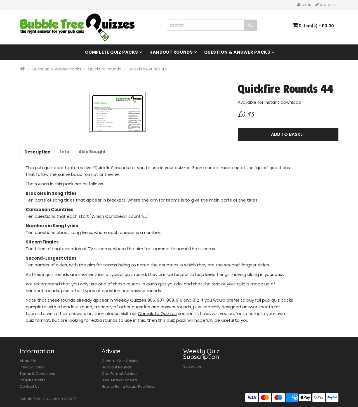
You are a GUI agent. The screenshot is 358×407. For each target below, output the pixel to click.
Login (304, 5)
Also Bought (92, 152)
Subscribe (192, 366)
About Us (28, 360)
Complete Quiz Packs (111, 52)
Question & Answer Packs (237, 52)
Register (325, 5)
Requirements (32, 380)
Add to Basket (288, 134)
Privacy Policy (32, 367)
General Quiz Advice (120, 360)
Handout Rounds (171, 52)
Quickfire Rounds (104, 69)
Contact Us (29, 386)
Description (37, 152)
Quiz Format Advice (119, 373)
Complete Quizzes (157, 313)
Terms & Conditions (37, 373)
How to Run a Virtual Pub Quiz (128, 386)
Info (64, 152)
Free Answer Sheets (120, 380)
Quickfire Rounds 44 (147, 69)
